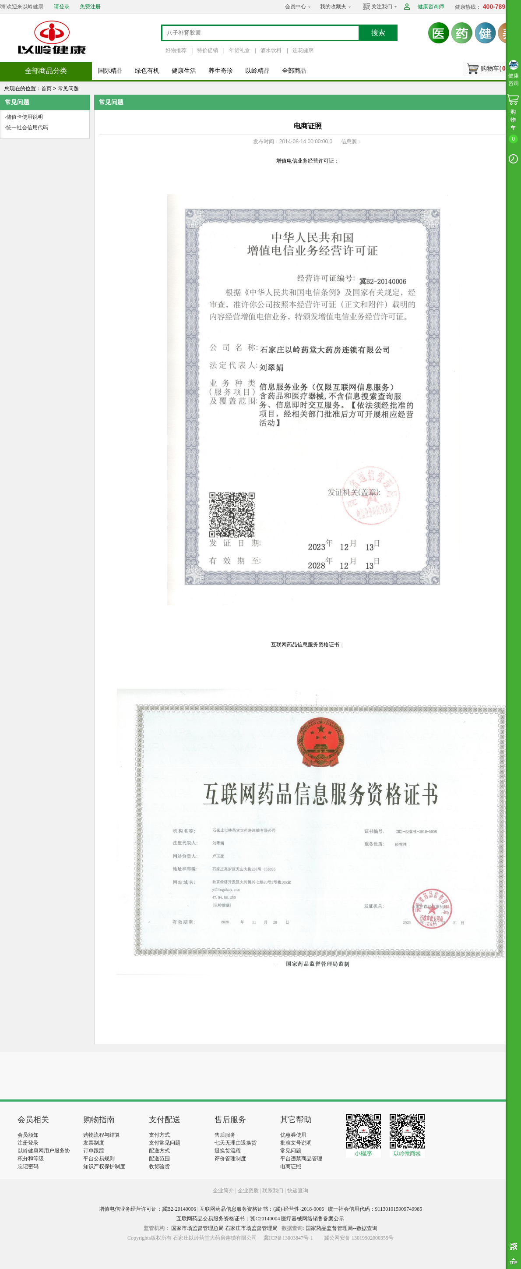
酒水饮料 (271, 50)
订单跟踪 (93, 1151)
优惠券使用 (293, 1135)
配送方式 (159, 1151)
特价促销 (207, 50)
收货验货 (159, 1166)
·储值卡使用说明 (24, 117)
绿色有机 (147, 70)
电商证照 (290, 1166)
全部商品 (294, 70)
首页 (46, 88)
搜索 (378, 32)
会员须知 (28, 1135)
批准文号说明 (296, 1143)
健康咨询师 (431, 7)
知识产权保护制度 (104, 1166)
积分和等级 (31, 1159)
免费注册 (90, 7)
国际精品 (110, 70)
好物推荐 (176, 50)
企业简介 (224, 1190)
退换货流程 (228, 1151)
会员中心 (295, 7)
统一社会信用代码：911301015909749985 (375, 1209)
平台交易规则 (99, 1159)
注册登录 (28, 1143)
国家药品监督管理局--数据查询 (341, 1228)
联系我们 (272, 1190)
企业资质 (248, 1190)
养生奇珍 (220, 70)
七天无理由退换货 (236, 1143)
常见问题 (290, 1151)
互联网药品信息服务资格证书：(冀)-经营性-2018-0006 (262, 1209)
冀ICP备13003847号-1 (288, 1238)
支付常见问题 (164, 1143)
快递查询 (297, 1190)
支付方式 (159, 1135)
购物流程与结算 (101, 1135)
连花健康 (302, 50)
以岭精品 (257, 70)
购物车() (494, 68)
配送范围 (159, 1159)
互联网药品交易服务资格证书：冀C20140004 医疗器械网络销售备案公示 (260, 1219)
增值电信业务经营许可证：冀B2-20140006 (147, 1209)
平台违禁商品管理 (301, 1159)
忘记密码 (28, 1166)
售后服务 (225, 1135)
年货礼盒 (239, 50)
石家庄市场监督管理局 (251, 1228)
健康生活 (184, 70)
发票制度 (93, 1143)
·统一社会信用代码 (26, 127)
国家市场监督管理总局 (197, 1228)
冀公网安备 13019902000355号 (359, 1238)
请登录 (62, 7)
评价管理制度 (230, 1159)
